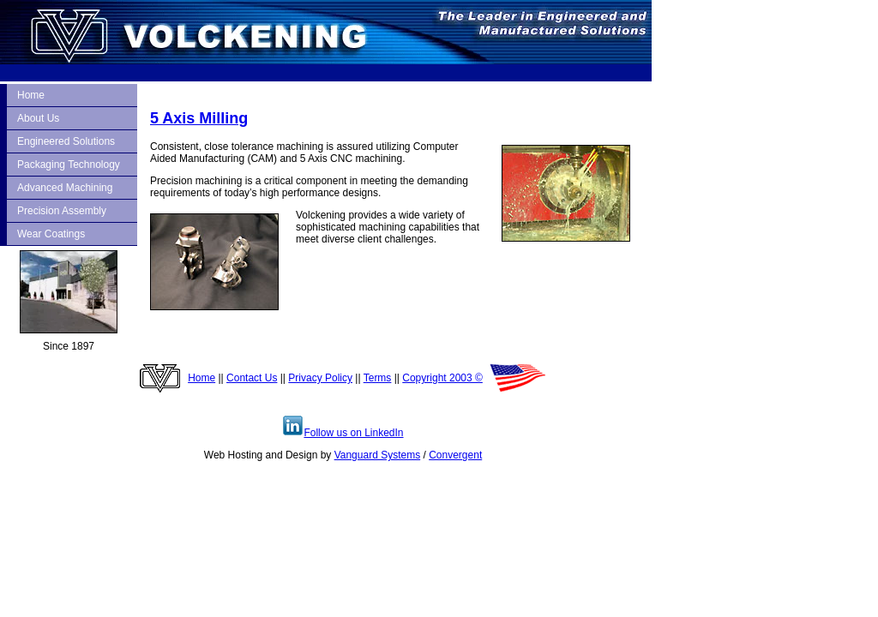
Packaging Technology (68, 165)
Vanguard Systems (377, 455)
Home (31, 95)
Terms (378, 378)
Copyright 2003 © (442, 378)
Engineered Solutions (66, 141)
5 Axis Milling (199, 118)
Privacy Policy (320, 378)
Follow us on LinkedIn (342, 433)
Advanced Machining (64, 188)
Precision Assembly (61, 211)
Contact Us (251, 378)
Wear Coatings (51, 234)
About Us (38, 118)
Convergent (455, 455)
